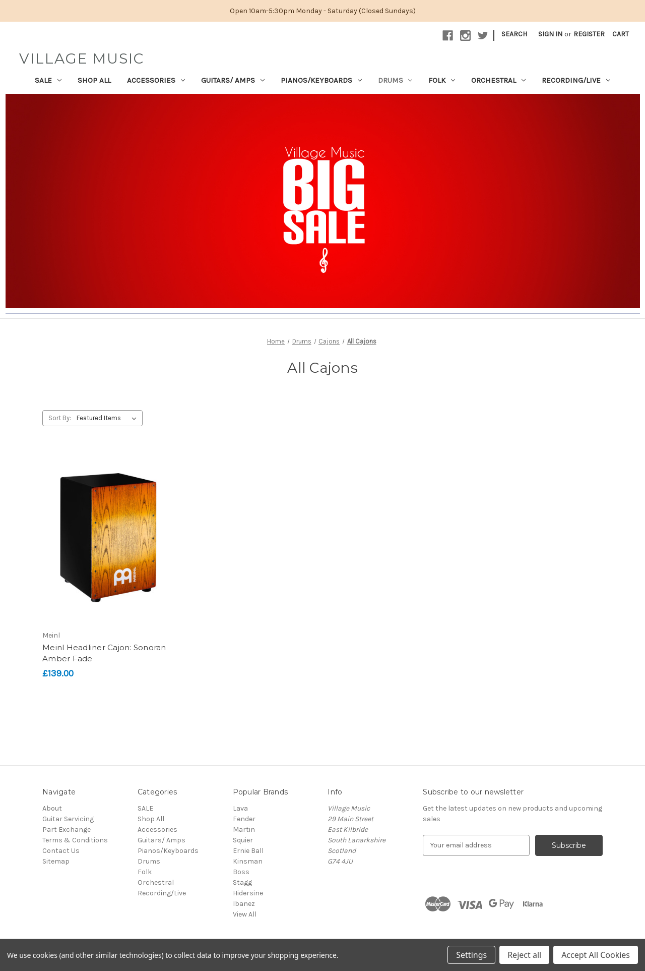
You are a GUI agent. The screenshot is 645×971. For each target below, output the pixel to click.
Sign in (550, 34)
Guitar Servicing (68, 819)
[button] (323, 201)
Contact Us (61, 850)
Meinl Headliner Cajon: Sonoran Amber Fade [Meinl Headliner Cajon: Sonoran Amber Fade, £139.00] (104, 653)
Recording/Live (576, 80)
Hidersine (248, 893)
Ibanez (244, 903)
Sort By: (59, 418)
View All (244, 914)
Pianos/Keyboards (321, 80)
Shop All (94, 80)
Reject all (524, 954)
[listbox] (108, 418)
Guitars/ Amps (233, 80)
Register (589, 34)
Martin (244, 829)
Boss (241, 872)
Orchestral (498, 80)
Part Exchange (66, 829)
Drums (395, 80)
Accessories (156, 80)
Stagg (242, 882)
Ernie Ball (248, 850)
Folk (441, 80)
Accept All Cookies (595, 954)
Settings (471, 954)
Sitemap (56, 861)
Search (514, 34)
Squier (243, 840)
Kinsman (248, 861)
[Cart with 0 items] (620, 34)
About (52, 808)
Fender (244, 819)
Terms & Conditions (75, 840)
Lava (240, 808)
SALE (48, 80)
